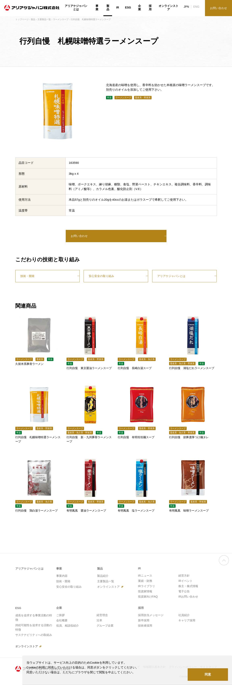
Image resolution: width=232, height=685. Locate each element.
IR (117, 7)
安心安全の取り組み (101, 276)
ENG (196, 6)
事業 (97, 7)
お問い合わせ (79, 236)
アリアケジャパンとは (171, 276)
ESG (128, 7)
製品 (33, 19)
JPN (186, 6)
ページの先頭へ (224, 564)
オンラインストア (168, 7)
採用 (150, 7)
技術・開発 (27, 276)
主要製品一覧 (44, 19)
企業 (139, 7)
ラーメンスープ (61, 19)
